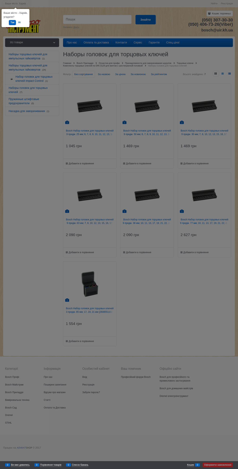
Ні (19, 22)
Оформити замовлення (217, 464)
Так (12, 22)
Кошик (190, 464)
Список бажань (80, 464)
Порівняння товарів (50, 464)
